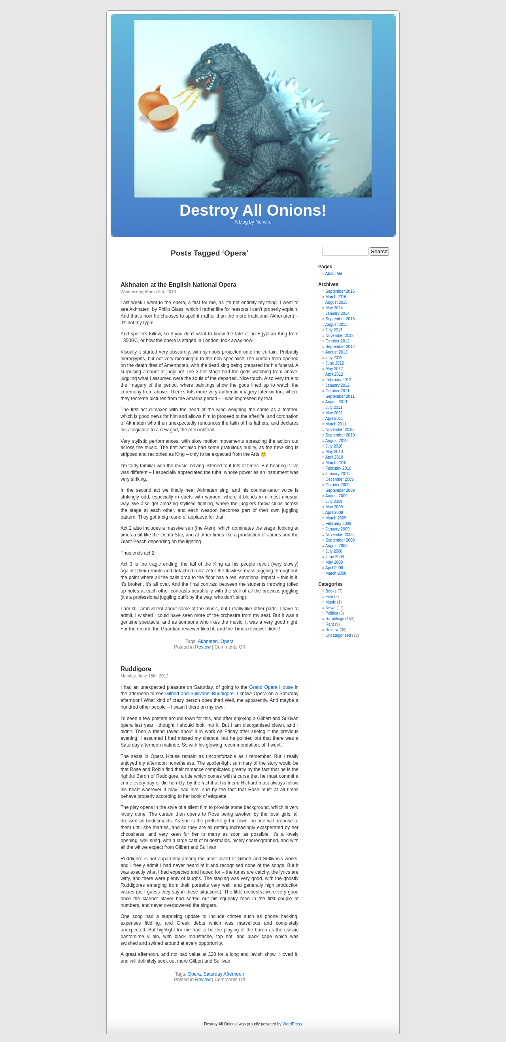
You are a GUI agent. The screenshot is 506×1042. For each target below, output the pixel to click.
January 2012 (337, 385)
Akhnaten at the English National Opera (178, 284)
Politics (331, 613)
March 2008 (335, 573)
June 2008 (334, 557)
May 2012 (334, 369)
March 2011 (335, 424)
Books (330, 591)
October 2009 (337, 485)
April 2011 (334, 418)
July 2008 (333, 551)
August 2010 (336, 440)
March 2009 (335, 518)
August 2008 (336, 546)
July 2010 (333, 446)
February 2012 (338, 380)
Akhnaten (208, 641)
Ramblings (334, 619)
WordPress (292, 1024)
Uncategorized (338, 635)
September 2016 (340, 291)
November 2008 (339, 534)
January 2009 (337, 529)
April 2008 (334, 568)
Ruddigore (136, 669)
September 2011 (340, 396)
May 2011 (334, 413)
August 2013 (336, 324)
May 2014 (334, 308)
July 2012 (333, 357)
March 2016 (335, 297)
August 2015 (336, 302)
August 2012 (336, 352)
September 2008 (340, 540)
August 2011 (336, 402)
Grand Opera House (272, 687)
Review (203, 647)
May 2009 (334, 507)
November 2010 (339, 429)
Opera (227, 641)
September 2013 (340, 319)
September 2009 (340, 490)
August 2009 (336, 496)
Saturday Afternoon (224, 974)
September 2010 (340, 435)
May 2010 (334, 452)
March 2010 (335, 463)
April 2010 (334, 457)
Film (329, 596)
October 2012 (337, 341)
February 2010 (338, 468)
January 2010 (337, 474)
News (330, 608)
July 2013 (333, 330)
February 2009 (338, 523)
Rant (329, 624)
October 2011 (337, 391)
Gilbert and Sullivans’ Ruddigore (199, 693)
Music (330, 602)
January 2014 (337, 313)
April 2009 (334, 512)
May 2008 (334, 562)
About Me (333, 273)
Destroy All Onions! (253, 210)
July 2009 (333, 501)
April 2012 (334, 374)
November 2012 (339, 335)
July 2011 (333, 407)
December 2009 (339, 479)
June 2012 (334, 363)
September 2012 (340, 346)
